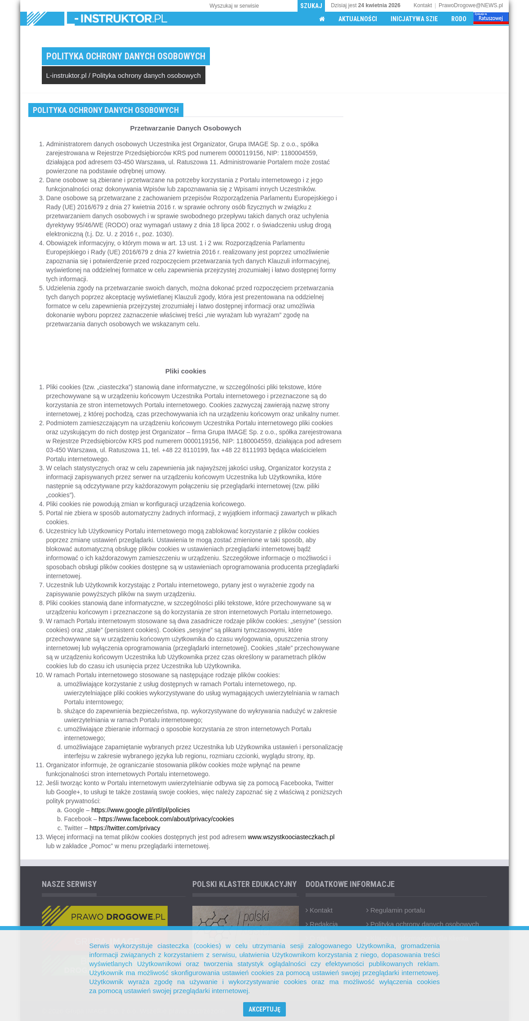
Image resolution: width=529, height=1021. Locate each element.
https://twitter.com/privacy (124, 828)
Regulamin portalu (395, 910)
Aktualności (357, 18)
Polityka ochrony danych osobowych (146, 75)
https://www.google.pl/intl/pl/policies (140, 810)
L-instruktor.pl (66, 75)
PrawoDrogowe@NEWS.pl (471, 5)
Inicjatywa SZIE (414, 18)
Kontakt (422, 5)
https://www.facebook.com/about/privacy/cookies (166, 819)
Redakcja (322, 924)
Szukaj (311, 5)
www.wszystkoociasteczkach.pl (291, 837)
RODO (459, 18)
